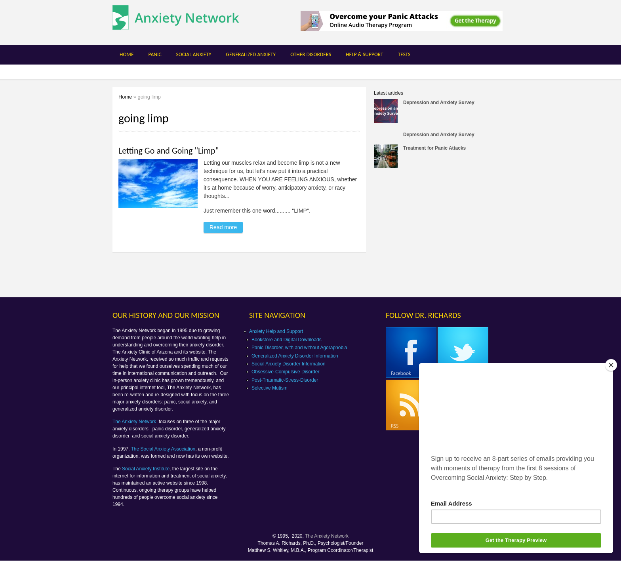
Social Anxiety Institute (146, 469)
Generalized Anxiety (251, 54)
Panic (154, 54)
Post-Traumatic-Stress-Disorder (284, 380)
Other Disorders (310, 54)
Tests (404, 54)
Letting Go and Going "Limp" (168, 150)
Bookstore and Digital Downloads (286, 339)
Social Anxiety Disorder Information (288, 364)
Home (126, 54)
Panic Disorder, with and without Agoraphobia (299, 347)
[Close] (611, 365)
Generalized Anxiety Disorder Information (294, 356)
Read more (226, 226)
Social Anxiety (193, 54)
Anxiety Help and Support (276, 331)
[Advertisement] (440, 235)
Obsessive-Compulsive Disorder (285, 372)
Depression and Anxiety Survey (438, 102)
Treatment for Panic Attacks (434, 148)
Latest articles (388, 93)
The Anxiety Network (134, 421)
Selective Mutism (269, 388)
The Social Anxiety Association (163, 449)
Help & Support (364, 54)
